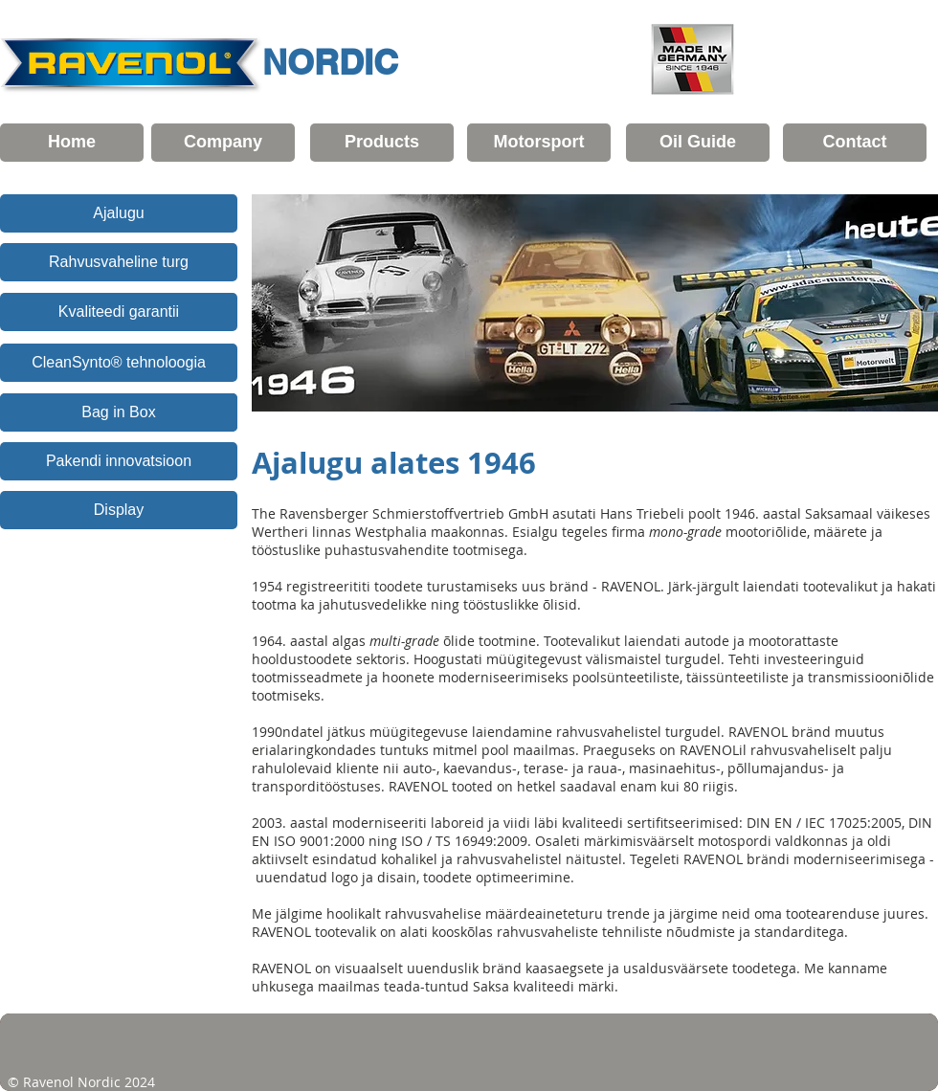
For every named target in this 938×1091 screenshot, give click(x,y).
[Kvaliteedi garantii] (118, 312)
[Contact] (855, 142)
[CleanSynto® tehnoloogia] (118, 363)
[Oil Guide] (698, 142)
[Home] (72, 142)
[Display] (118, 510)
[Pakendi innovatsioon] (118, 461)
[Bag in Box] (118, 412)
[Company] (223, 142)
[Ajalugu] (118, 213)
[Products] (382, 142)
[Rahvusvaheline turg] (118, 262)
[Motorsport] (539, 142)
